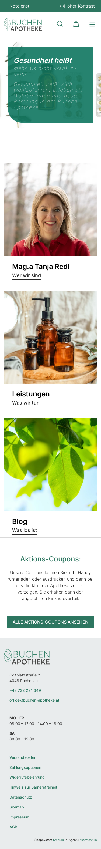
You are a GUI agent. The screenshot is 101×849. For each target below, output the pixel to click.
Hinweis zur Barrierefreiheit (33, 787)
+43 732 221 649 (25, 690)
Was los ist (24, 530)
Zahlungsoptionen (25, 767)
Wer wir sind (26, 275)
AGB (13, 827)
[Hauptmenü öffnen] (92, 24)
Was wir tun (26, 403)
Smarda (58, 840)
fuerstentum (88, 840)
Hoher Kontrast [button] (77, 6)
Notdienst (19, 6)
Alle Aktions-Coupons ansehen (50, 622)
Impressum (19, 817)
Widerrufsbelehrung (27, 777)
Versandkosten (22, 757)
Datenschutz (20, 797)
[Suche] (60, 24)
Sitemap (16, 807)
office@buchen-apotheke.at (34, 700)
